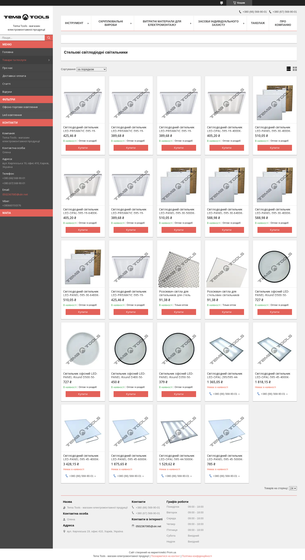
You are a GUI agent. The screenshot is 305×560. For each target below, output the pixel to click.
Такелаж (258, 23)
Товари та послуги (14, 60)
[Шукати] (49, 38)
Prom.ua (171, 552)
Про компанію (283, 23)
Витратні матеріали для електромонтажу (162, 23)
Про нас (7, 68)
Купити (83, 148)
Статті (6, 84)
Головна (7, 52)
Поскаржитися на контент (165, 556)
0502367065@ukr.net (15, 194)
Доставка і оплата (14, 76)
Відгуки (7, 92)
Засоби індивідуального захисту (218, 23)
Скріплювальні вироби (111, 23)
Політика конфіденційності (197, 556)
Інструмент (74, 23)
